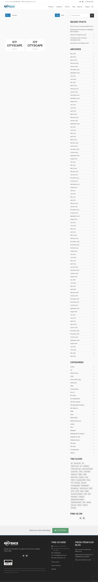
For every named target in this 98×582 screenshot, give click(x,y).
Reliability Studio (74, 440)
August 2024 (73, 101)
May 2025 (73, 82)
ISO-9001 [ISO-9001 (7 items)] (80, 482)
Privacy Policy (55, 559)
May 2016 (72, 353)
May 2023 (72, 133)
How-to (72, 392)
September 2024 (74, 98)
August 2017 (73, 311)
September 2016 (74, 340)
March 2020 (73, 235)
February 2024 (74, 117)
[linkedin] (83, 1)
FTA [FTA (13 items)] (87, 480)
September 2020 (74, 216)
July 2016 (72, 346)
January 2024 (74, 120)
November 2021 (74, 178)
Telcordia (72, 446)
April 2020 (73, 232)
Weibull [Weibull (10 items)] (79, 502)
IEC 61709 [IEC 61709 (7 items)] (73, 482)
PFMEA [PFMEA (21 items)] (77, 491)
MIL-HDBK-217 (74, 408)
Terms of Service (56, 562)
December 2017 (74, 299)
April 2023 (73, 136)
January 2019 (73, 267)
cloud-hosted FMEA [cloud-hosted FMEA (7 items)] (76, 469)
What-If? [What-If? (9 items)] (85, 502)
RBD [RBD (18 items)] (76, 494)
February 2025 (74, 88)
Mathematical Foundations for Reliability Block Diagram (81, 30)
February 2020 (74, 238)
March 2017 (73, 324)
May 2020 (73, 229)
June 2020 (73, 225)
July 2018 (72, 280)
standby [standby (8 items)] (89, 499)
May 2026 (73, 53)
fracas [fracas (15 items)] (83, 480)
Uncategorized (74, 449)
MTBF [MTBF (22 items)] (81, 488)
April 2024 (73, 111)
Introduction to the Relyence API (79, 43)
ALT (71, 370)
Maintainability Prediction (77, 405)
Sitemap (54, 566)
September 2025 (74, 73)
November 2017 (74, 302)
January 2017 (73, 327)
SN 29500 (73, 443)
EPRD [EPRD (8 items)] (78, 474)
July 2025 (72, 76)
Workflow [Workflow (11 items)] (73, 505)
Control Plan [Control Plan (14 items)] (86, 469)
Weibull (72, 453)
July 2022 (72, 162)
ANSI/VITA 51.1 (74, 373)
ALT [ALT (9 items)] (83, 463)
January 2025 (74, 92)
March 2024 (73, 114)
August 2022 (73, 159)
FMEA (72, 386)
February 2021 (74, 203)
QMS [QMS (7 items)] (72, 494)
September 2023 (74, 124)
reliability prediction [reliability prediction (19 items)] (76, 499)
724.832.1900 (57, 550)
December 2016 (74, 330)
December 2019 (74, 241)
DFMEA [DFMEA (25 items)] (73, 474)
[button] (92, 15)
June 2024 (73, 108)
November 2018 (74, 270)
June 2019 (73, 257)
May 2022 (72, 165)
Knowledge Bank (75, 398)
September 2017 (74, 308)
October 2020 (74, 213)
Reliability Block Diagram (77, 433)
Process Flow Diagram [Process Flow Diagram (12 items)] (86, 491)
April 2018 (73, 289)
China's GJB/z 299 (75, 379)
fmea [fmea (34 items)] (78, 477)
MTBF (72, 411)
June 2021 (73, 194)
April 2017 (73, 321)
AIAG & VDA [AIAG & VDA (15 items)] (77, 463)
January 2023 (74, 146)
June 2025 (73, 79)
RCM (71, 427)
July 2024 (72, 104)
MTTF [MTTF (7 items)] (86, 488)
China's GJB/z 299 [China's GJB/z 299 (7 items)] (86, 466)
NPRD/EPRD (73, 417)
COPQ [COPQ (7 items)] (72, 471)
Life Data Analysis (75, 402)
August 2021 (73, 187)
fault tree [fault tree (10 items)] (73, 477)
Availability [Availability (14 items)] (77, 466)
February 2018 (74, 292)
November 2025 (74, 69)
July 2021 (72, 190)
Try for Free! (60, 527)
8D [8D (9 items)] (72, 463)
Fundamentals (74, 389)
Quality (72, 424)
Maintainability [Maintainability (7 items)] (74, 485)
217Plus (72, 367)
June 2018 (73, 283)
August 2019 (73, 251)
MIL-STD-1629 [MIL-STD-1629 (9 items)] (74, 488)
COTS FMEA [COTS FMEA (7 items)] (79, 471)
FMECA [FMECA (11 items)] (83, 477)
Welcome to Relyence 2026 (78, 35)
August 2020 (73, 219)
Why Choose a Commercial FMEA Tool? (81, 26)
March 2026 (73, 60)
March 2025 (73, 85)
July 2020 (72, 222)
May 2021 (72, 197)
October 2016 (74, 337)
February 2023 (74, 143)
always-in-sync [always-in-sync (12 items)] (89, 463)
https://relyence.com (59, 555)
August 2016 (73, 343)
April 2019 (73, 264)
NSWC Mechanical (75, 421)
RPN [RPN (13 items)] (84, 499)
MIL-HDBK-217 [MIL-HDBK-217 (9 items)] (83, 485)
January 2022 (74, 174)
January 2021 (73, 206)
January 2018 (73, 295)
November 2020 (74, 209)
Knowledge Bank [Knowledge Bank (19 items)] (88, 482)
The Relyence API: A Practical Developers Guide (81, 39)
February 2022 (74, 171)
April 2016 (73, 356)
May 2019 (72, 260)
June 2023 (73, 130)
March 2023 (73, 139)
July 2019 (72, 254)
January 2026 (74, 66)
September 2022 (74, 155)
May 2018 (72, 286)
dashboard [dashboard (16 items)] (86, 471)
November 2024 (74, 95)
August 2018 (73, 276)
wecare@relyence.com (28, 1)
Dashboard (73, 382)
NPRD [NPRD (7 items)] (72, 491)
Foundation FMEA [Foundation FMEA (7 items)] (75, 480)
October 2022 (74, 152)
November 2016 (74, 334)
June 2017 (73, 318)
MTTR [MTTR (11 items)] (90, 488)
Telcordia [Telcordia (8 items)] (73, 502)
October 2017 (74, 305)
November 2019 (74, 245)
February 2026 (74, 63)
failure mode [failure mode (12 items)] (84, 474)
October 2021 (74, 181)
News (71, 414)
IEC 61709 (73, 395)
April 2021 (73, 200)
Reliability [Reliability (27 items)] (89, 494)
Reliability (73, 430)
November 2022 (74, 149)
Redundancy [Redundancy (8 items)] (82, 494)
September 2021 (74, 184)
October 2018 (74, 273)
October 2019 (74, 248)
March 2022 (73, 168)
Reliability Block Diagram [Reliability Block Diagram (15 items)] (77, 496)
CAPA (71, 376)
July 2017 (72, 315)
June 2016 (73, 350)
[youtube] (80, 1)
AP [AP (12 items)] (72, 466)
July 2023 (72, 127)
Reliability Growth (75, 437)
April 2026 (73, 57)
